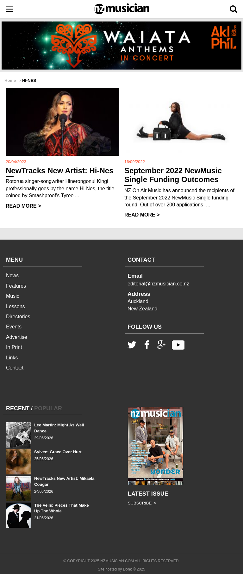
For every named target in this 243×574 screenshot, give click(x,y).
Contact (14, 367)
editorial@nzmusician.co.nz (158, 283)
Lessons (15, 306)
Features (16, 286)
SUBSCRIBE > (142, 503)
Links (12, 357)
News (12, 275)
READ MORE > (23, 206)
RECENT (17, 408)
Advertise (16, 337)
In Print (14, 347)
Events (14, 326)
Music (12, 296)
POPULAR (48, 408)
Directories (18, 316)
